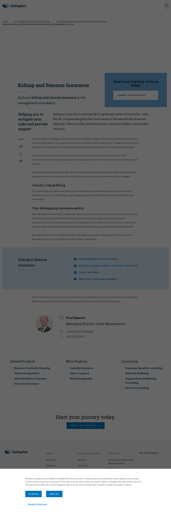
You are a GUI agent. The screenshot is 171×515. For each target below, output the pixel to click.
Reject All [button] (54, 494)
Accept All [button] (33, 494)
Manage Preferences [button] (37, 504)
